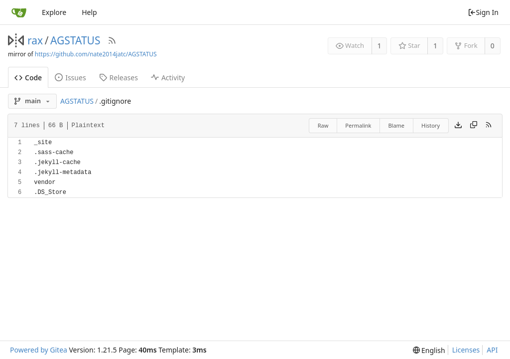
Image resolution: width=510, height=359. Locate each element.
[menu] (429, 350)
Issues (70, 77)
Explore (54, 12)
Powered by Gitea (38, 350)
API (492, 350)
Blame (396, 125)
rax (35, 40)
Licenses (466, 350)
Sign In (483, 12)
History (430, 125)
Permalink (358, 125)
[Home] (19, 12)
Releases (118, 77)
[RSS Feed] (112, 40)
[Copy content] (473, 125)
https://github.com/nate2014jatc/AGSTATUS (96, 54)
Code (28, 77)
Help (89, 12)
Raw (323, 125)
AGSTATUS (75, 40)
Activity (168, 77)
